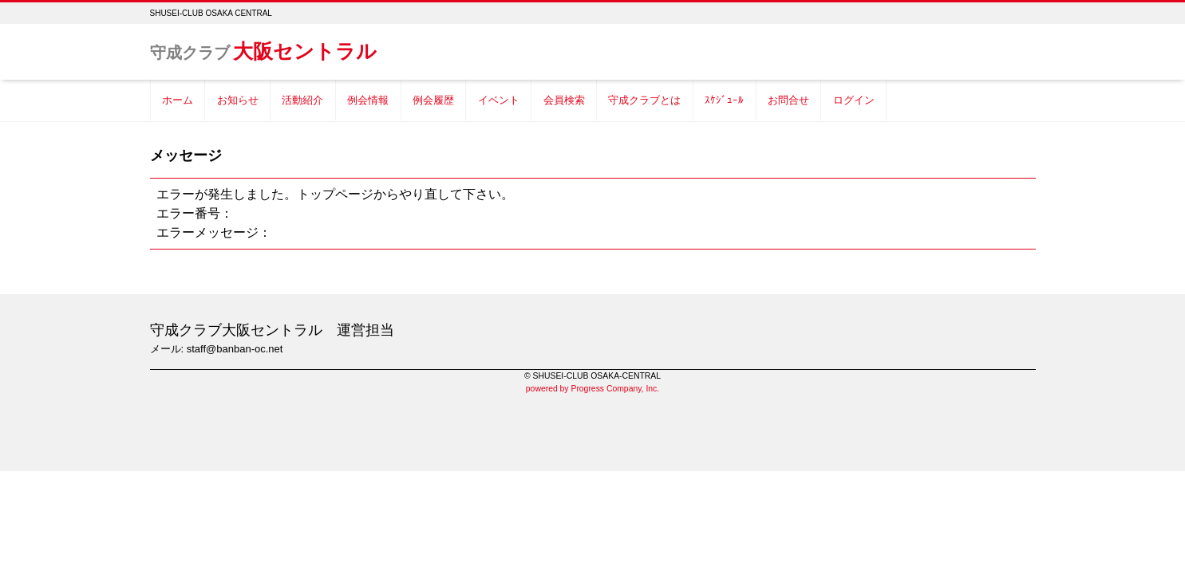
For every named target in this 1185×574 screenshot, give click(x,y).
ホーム (177, 100)
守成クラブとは (644, 100)
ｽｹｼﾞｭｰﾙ (724, 100)
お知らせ (238, 100)
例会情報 (368, 100)
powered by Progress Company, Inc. (592, 388)
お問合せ (788, 100)
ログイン (854, 100)
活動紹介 (302, 100)
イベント (498, 100)
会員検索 (564, 100)
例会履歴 (433, 100)
